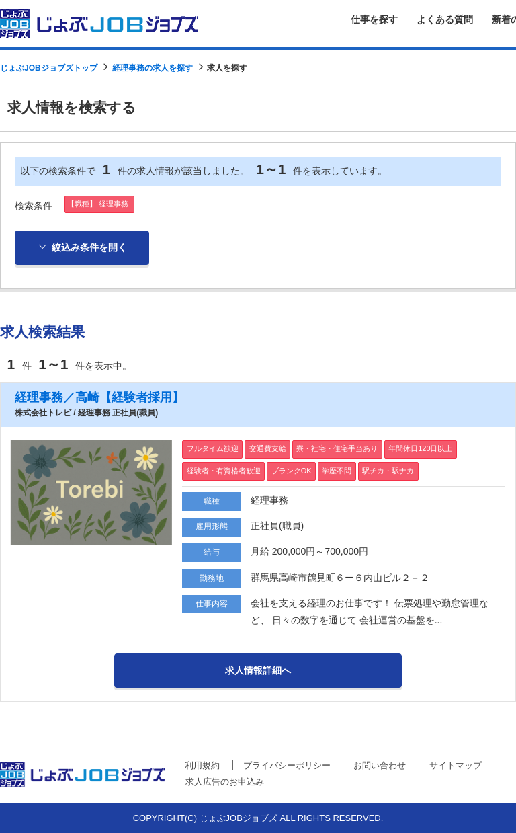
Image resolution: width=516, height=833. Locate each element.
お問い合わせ (379, 765)
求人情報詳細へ (258, 670)
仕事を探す (374, 19)
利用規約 (202, 765)
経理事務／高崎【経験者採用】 (99, 397)
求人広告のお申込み (224, 782)
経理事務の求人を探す (152, 68)
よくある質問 (445, 19)
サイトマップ (455, 765)
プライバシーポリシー (287, 765)
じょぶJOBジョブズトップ (48, 68)
